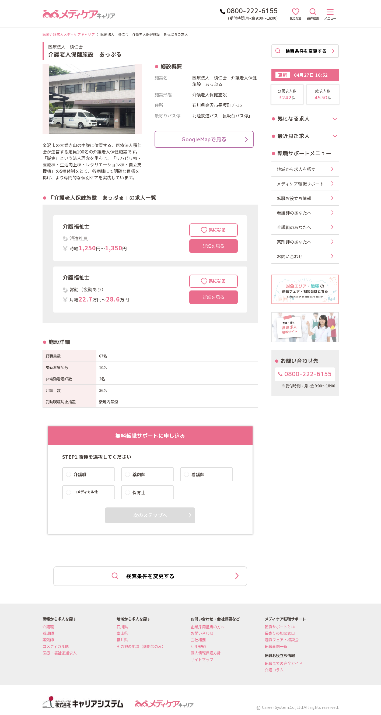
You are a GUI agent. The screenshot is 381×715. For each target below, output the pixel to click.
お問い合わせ (202, 633)
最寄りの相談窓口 (280, 633)
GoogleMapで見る (214, 139)
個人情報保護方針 (206, 653)
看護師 (48, 633)
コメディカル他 (56, 646)
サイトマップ (202, 659)
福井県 (122, 639)
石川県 (122, 626)
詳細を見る (213, 246)
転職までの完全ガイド (283, 663)
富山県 (122, 633)
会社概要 (198, 639)
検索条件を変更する (174, 576)
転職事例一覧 (276, 646)
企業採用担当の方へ (208, 626)
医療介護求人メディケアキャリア (69, 34)
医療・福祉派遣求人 (59, 653)
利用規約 (198, 646)
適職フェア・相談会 (282, 639)
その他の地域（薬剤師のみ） (141, 646)
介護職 (48, 626)
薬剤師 (48, 639)
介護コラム (274, 669)
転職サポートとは (280, 626)
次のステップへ (150, 515)
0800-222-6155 (305, 374)
